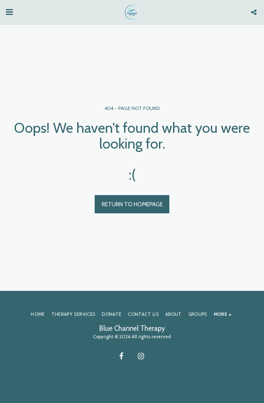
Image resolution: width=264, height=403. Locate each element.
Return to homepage (132, 204)
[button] (9, 12)
